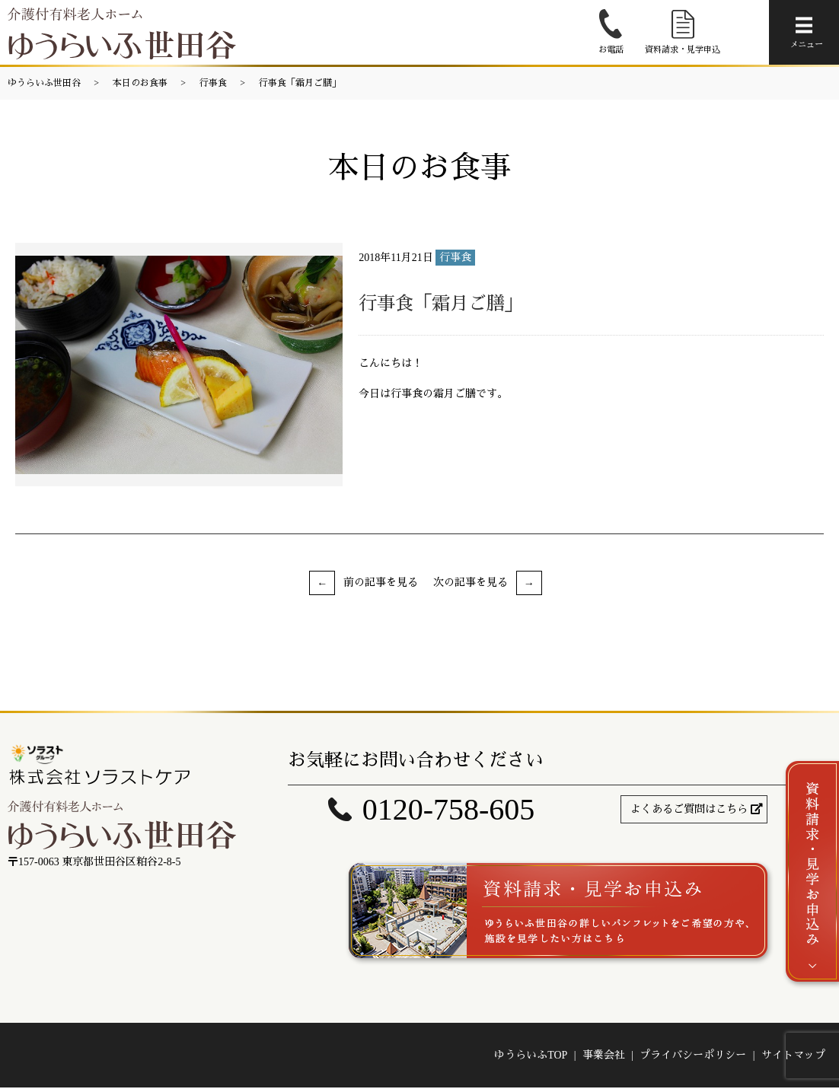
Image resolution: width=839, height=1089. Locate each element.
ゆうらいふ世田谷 (44, 83)
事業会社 (603, 1056)
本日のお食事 (140, 83)
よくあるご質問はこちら (689, 809)
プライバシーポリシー (693, 1056)
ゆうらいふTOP (530, 1056)
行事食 (213, 83)
